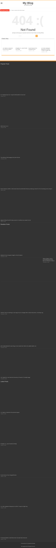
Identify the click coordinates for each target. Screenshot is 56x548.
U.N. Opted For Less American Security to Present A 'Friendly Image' (15, 377)
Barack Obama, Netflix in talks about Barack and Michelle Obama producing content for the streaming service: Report (26, 188)
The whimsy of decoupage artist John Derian (10, 157)
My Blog (28, 2)
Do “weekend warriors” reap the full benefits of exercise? (13, 94)
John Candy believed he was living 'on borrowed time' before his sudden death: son (18, 346)
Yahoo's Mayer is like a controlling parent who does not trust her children (48, 259)
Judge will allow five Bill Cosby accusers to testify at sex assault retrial (16, 220)
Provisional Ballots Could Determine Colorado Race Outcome (14, 537)
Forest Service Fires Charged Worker (32, 49)
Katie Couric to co (4, 126)
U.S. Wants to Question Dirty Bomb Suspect (17, 10)
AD (26, 543)
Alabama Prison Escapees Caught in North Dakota (11, 255)
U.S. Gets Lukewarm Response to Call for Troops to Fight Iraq (45, 49)
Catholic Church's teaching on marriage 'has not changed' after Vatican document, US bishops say (22, 312)
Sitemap (33, 543)
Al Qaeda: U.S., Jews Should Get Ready (9, 443)
